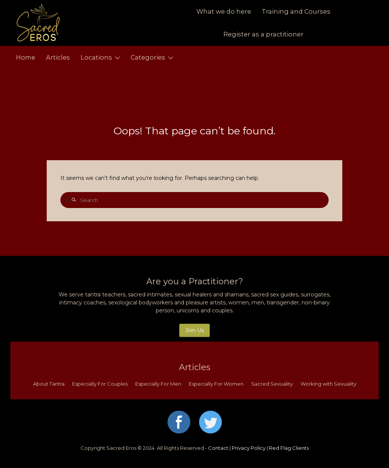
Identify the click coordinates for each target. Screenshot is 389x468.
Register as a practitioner (263, 34)
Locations (96, 57)
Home (25, 57)
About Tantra (49, 384)
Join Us (194, 330)
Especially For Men (158, 384)
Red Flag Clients (289, 448)
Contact (218, 448)
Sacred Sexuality (272, 384)
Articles (58, 57)
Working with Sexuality (328, 384)
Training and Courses (296, 11)
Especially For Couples (100, 384)
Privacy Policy (249, 448)
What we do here (223, 11)
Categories (148, 57)
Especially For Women (216, 384)
